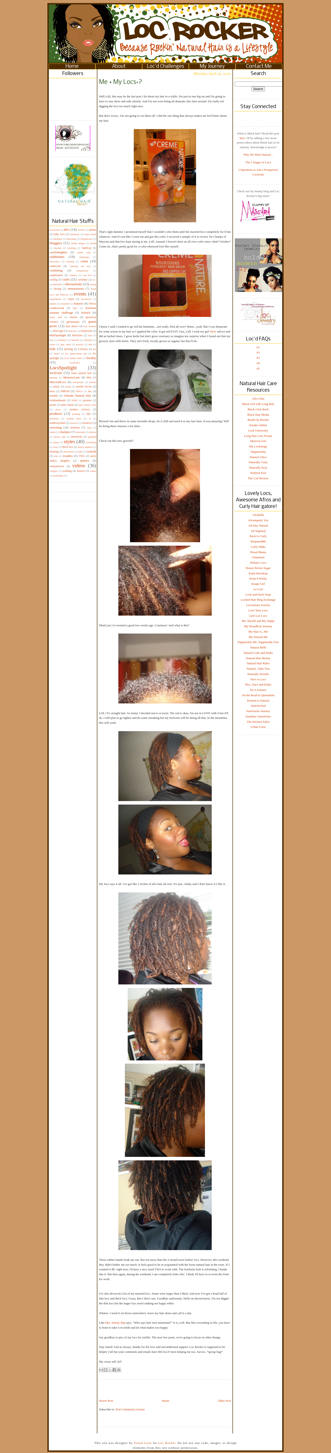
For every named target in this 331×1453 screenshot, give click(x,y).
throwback (68, 451)
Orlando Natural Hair (77, 395)
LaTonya (83, 349)
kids (52, 349)
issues (52, 344)
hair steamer (90, 326)
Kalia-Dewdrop (258, 573)
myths (68, 386)
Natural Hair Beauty (258, 658)
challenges (84, 257)
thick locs (67, 447)
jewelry (79, 344)
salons (52, 432)
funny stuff (55, 317)
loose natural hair (81, 373)
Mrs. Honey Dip (115, 1322)
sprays (56, 442)
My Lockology (258, 446)
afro (67, 229)
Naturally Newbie (258, 674)
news (52, 391)
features (78, 303)
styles (69, 441)
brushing (71, 248)
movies (92, 382)
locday (91, 358)
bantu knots (90, 234)
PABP (74, 400)
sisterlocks (76, 436)
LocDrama (74, 362)
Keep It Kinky (258, 578)
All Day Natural (258, 525)
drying (93, 284)
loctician (55, 373)
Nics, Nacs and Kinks (258, 684)
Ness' (213, 331)
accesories (54, 230)
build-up (86, 248)
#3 (258, 358)
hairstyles (77, 335)
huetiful (75, 340)
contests (73, 275)
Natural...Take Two (258, 668)
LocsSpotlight (63, 367)
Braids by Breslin (258, 420)
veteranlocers (56, 466)
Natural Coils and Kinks (258, 653)
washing (67, 471)
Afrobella (258, 515)
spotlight (92, 436)
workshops (58, 475)
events (80, 293)
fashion (53, 303)
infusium (88, 340)
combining (56, 270)
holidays (62, 340)
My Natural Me (258, 637)
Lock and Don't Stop (258, 594)
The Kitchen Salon (258, 721)
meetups (53, 377)
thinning (54, 451)
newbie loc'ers (84, 386)
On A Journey (258, 690)
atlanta (92, 229)
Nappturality (258, 451)
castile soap (84, 252)
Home (72, 66)
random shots (73, 418)
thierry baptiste (85, 447)
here (242, 138)
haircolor (72, 331)
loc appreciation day (76, 353)
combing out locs (80, 266)
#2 (258, 352)
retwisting (55, 427)
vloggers (53, 471)
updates (84, 460)
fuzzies (73, 317)
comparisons (82, 270)
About (119, 66)
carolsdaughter (58, 252)
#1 (258, 347)
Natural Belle (258, 647)
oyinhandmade (57, 400)
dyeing (57, 288)
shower (92, 432)
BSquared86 (258, 541)
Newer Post (106, 1400)
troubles (68, 456)
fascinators (86, 299)
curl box (87, 275)
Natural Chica (258, 457)
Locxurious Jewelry (258, 605)
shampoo (65, 432)
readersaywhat (57, 423)
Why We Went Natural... (258, 154)
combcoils (55, 266)
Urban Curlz (258, 727)
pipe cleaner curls (87, 405)
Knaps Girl (258, 584)
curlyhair (83, 279)
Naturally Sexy (258, 467)
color (84, 261)
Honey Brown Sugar (258, 568)
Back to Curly (258, 536)
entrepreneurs (75, 288)
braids (93, 243)
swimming (91, 442)
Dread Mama (258, 552)
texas (55, 447)
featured (65, 303)
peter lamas (67, 404)
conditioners (56, 275)
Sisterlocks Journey (258, 711)
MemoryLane (71, 377)
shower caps (59, 436)
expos (71, 299)
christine (70, 261)
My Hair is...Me (258, 631)
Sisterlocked (258, 705)
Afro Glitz (258, 398)
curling (53, 279)
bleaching (71, 239)
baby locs (59, 234)
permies (87, 400)
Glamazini (258, 557)
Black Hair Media (258, 414)
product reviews (80, 409)
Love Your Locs (258, 610)
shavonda (80, 432)
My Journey (212, 66)
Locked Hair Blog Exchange (258, 599)
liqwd (57, 353)
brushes (57, 248)
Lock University (258, 430)
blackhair (57, 239)
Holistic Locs (258, 562)
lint (94, 349)
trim (56, 456)
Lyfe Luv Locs (258, 615)
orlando (53, 395)
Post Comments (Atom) (130, 1409)
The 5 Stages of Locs (258, 162)
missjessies (78, 382)
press (58, 409)
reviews (75, 427)
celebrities (56, 257)
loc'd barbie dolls (73, 358)
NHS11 (79, 391)
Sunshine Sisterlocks (258, 716)
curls (65, 279)
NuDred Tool (258, 473)
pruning (76, 414)
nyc (90, 391)
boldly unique (78, 243)
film (75, 308)
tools (80, 451)
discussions (73, 284)
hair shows (72, 326)
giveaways (73, 321)
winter (93, 471)
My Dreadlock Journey (258, 626)
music (56, 386)
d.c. (94, 279)
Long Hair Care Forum (258, 436)
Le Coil (258, 589)
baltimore (75, 234)
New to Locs (258, 679)
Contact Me (259, 66)
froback (86, 312)
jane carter (65, 344)
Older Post (224, 1400)
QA (88, 413)
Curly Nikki (258, 546)
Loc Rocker (166, 1443)
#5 (258, 368)
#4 (258, 363)
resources (87, 423)
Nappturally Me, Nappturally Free (258, 642)
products (55, 413)
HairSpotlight (57, 335)
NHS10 (65, 391)
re (90, 418)
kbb (90, 344)
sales (89, 427)
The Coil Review (258, 478)
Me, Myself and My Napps (258, 621)
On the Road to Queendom (258, 695)
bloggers (55, 243)
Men (88, 377)
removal (74, 423)
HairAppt (58, 330)
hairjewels (86, 330)
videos (78, 465)
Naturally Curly (258, 462)
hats (90, 335)
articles (81, 230)
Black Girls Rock (258, 409)
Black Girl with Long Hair (258, 404)
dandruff (57, 284)
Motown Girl (258, 441)
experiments (55, 299)
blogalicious (86, 239)
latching (68, 349)
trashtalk (91, 451)
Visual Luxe (142, 1443)
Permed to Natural (258, 700)
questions (54, 418)
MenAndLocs (57, 382)
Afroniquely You (258, 520)
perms (52, 404)
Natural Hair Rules (258, 663)
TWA (82, 456)
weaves (81, 471)
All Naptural (258, 531)
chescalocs (54, 261)
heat (51, 340)
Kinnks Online (258, 425)
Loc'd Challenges (165, 66)
